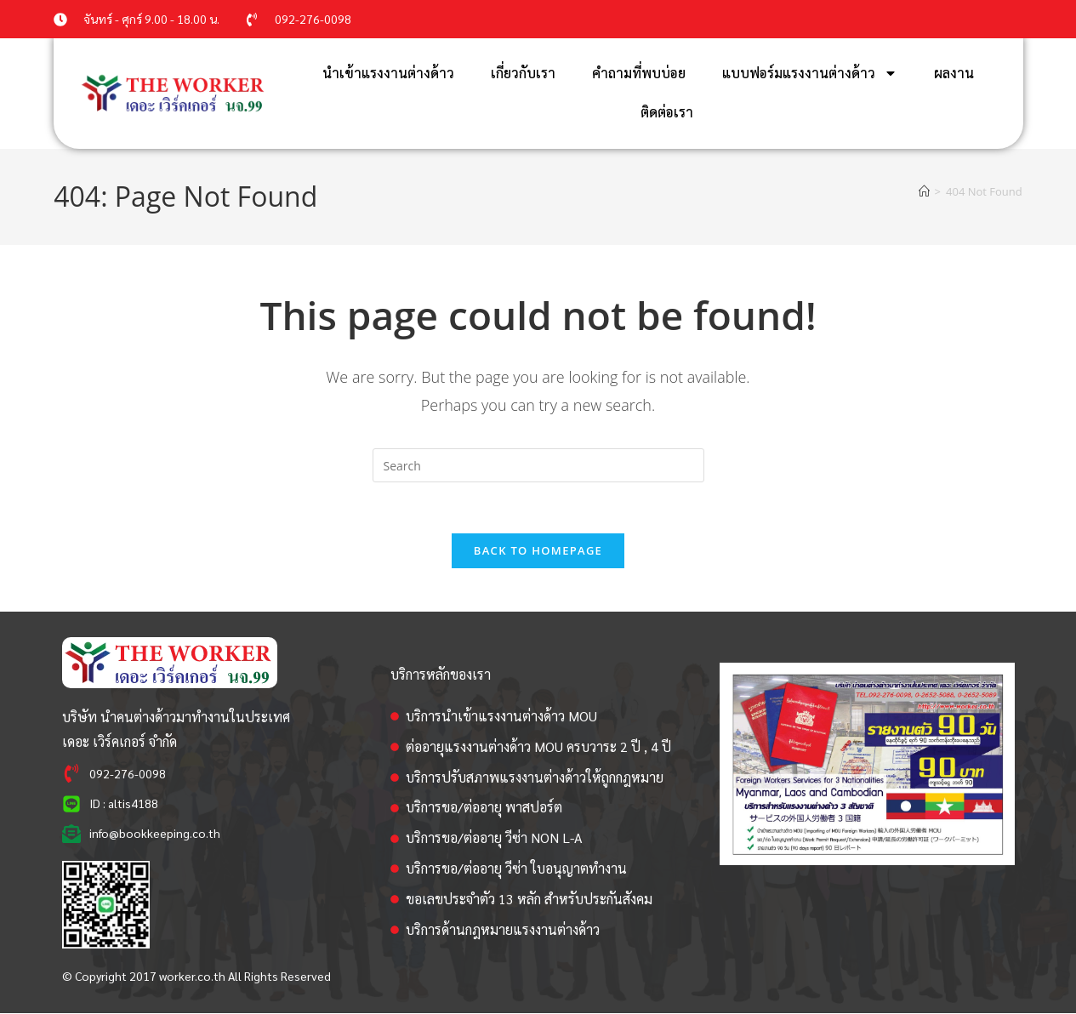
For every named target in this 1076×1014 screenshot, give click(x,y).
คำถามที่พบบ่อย (639, 73)
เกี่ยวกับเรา (523, 73)
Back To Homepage (538, 551)
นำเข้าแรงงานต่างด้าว (388, 73)
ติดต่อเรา (666, 112)
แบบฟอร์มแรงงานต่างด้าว (809, 73)
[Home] (924, 191)
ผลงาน (954, 73)
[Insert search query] (538, 465)
